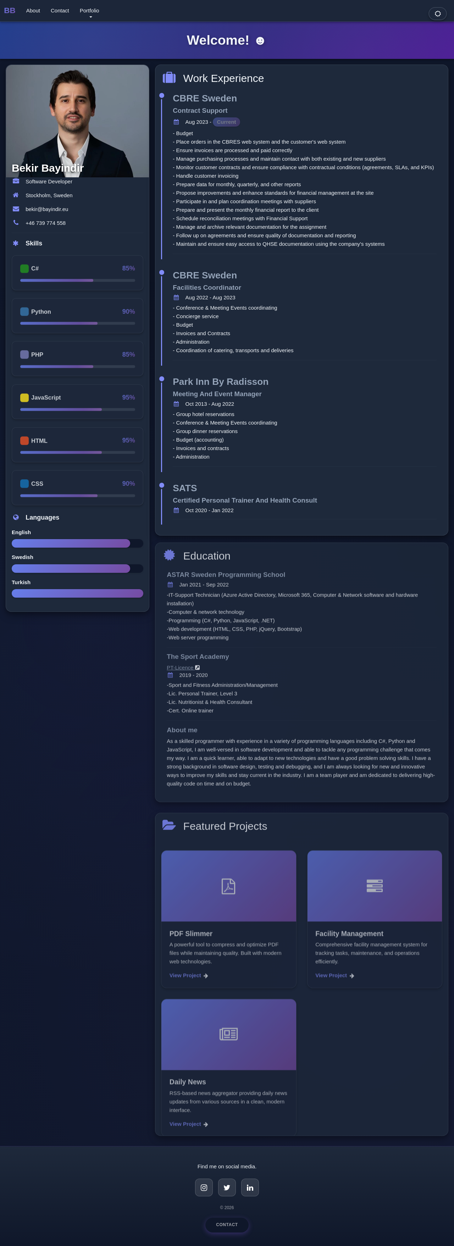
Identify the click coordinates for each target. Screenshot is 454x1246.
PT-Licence (183, 673)
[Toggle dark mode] (437, 13)
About (33, 10)
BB (10, 10)
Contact (60, 10)
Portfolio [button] (89, 10)
